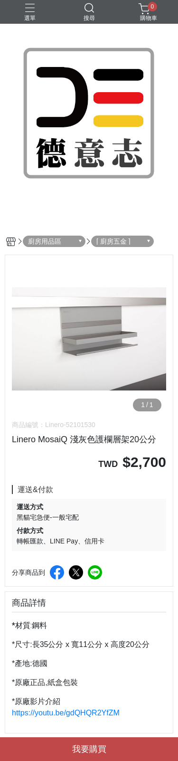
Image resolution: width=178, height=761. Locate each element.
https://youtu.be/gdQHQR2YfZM (66, 713)
